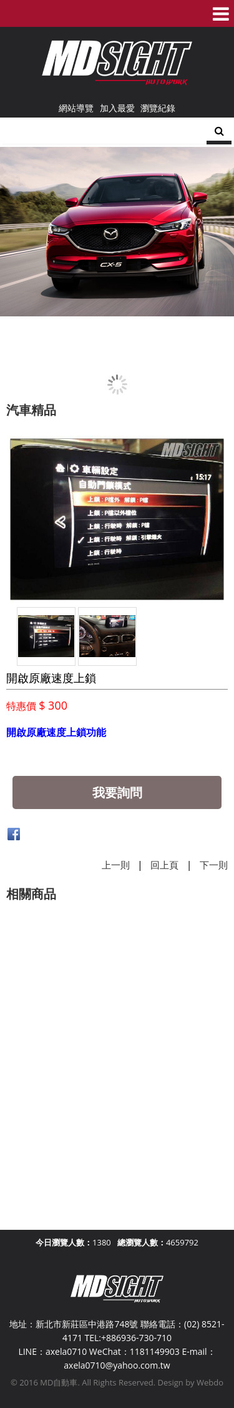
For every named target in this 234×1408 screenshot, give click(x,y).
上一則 (116, 864)
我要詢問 (117, 792)
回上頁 (164, 864)
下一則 (214, 864)
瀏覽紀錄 (157, 108)
